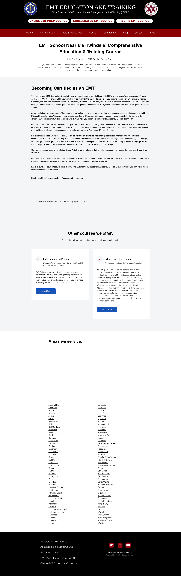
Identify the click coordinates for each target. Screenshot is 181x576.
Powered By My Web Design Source (119, 555)
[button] (47, 32)
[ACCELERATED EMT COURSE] (93, 21)
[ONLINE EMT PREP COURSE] (48, 21)
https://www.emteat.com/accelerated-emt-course (62, 178)
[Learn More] (46, 291)
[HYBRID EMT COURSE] (134, 21)
